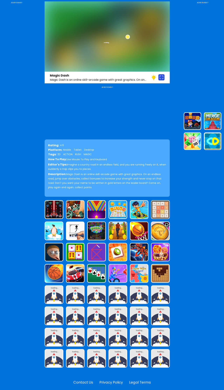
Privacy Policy (111, 382)
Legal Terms (140, 382)
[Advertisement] (17, 56)
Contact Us (83, 382)
